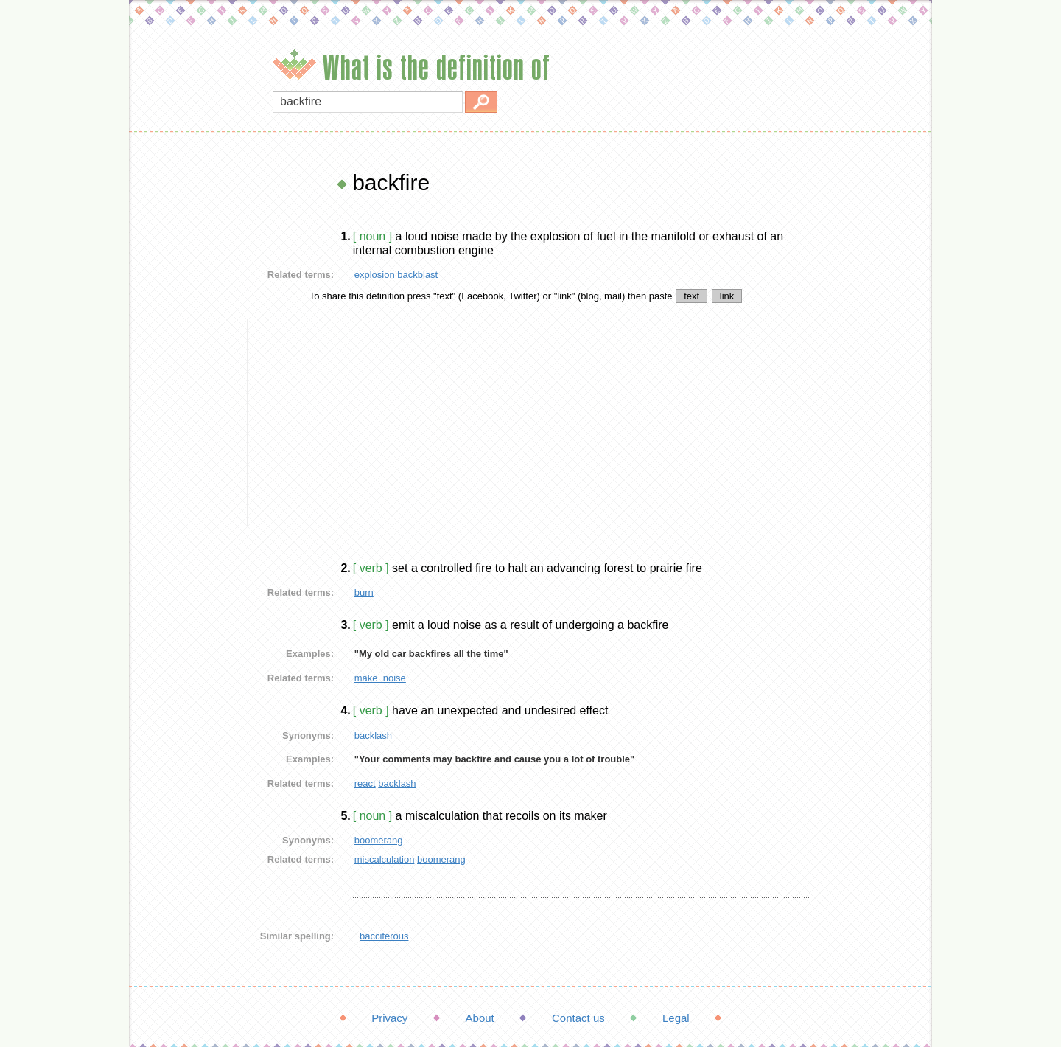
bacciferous (384, 936)
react (365, 783)
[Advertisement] (184, 391)
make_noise (380, 677)
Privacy (389, 1018)
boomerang (378, 840)
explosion (374, 274)
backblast (417, 274)
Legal (676, 1018)
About (480, 1018)
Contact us (578, 1018)
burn (364, 592)
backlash (373, 735)
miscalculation (384, 859)
